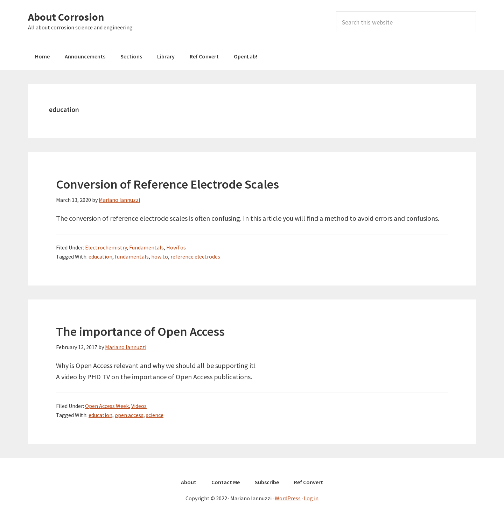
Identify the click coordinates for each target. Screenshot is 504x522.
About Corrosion (66, 16)
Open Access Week (107, 405)
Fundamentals (146, 247)
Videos (139, 405)
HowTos (176, 247)
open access (129, 414)
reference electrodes (195, 256)
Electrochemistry (106, 247)
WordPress (288, 498)
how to (159, 256)
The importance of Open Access (140, 331)
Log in (311, 498)
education (100, 256)
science (154, 414)
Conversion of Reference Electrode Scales (167, 184)
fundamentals (132, 256)
